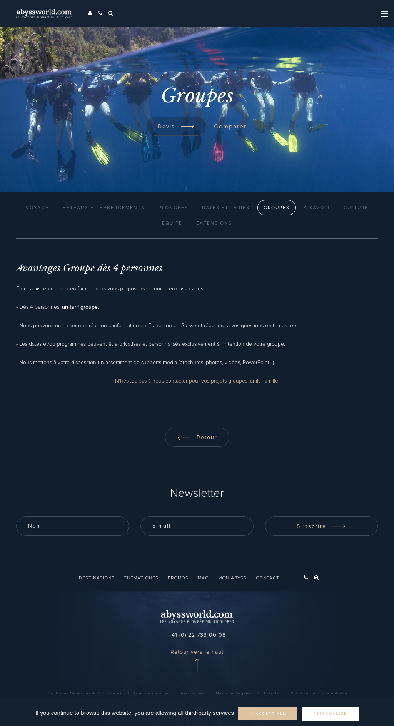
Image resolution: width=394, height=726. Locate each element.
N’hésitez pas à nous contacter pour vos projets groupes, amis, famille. (197, 381)
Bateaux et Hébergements (104, 208)
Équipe (172, 223)
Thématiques (141, 578)
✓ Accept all (268, 714)
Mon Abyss (232, 578)
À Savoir (317, 208)
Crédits (271, 693)
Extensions (214, 223)
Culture (356, 208)
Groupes (277, 208)
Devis (176, 126)
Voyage (37, 208)
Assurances (192, 693)
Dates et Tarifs (226, 208)
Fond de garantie (151, 693)
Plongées (173, 208)
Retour (197, 437)
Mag (203, 578)
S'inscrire (321, 526)
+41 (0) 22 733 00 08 (197, 635)
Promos (178, 578)
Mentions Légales (234, 693)
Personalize (330, 714)
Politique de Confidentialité (319, 693)
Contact (267, 578)
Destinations (97, 578)
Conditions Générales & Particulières (84, 693)
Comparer (230, 126)
